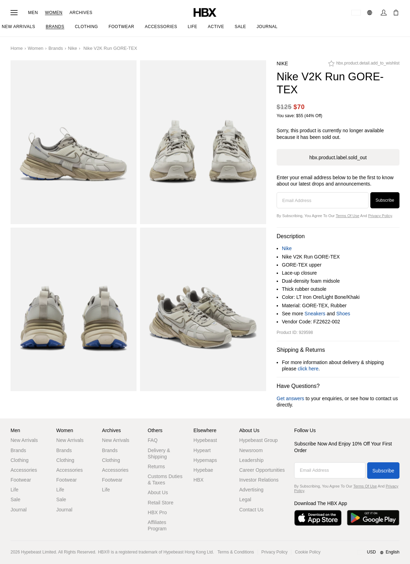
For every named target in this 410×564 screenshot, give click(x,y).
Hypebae (203, 470)
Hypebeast (205, 440)
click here (308, 368)
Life (15, 489)
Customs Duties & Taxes (165, 479)
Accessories (24, 470)
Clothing (19, 460)
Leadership (251, 460)
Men (33, 13)
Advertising (251, 489)
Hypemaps (205, 460)
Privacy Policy (380, 216)
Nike (72, 48)
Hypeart (202, 450)
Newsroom (251, 450)
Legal (245, 499)
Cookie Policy (307, 552)
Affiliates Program (157, 525)
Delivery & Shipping (159, 453)
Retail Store (160, 502)
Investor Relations (258, 480)
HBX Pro (157, 512)
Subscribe (385, 200)
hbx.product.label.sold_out (337, 157)
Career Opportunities (262, 470)
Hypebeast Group (258, 440)
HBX (198, 480)
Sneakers (315, 313)
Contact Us (251, 509)
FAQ (153, 440)
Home (17, 48)
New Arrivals (24, 440)
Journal (19, 509)
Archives (81, 13)
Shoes (343, 313)
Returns (156, 466)
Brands (55, 48)
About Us (158, 492)
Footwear (21, 480)
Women (53, 13)
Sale (15, 499)
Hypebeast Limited (38, 552)
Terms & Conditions (236, 552)
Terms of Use (347, 216)
